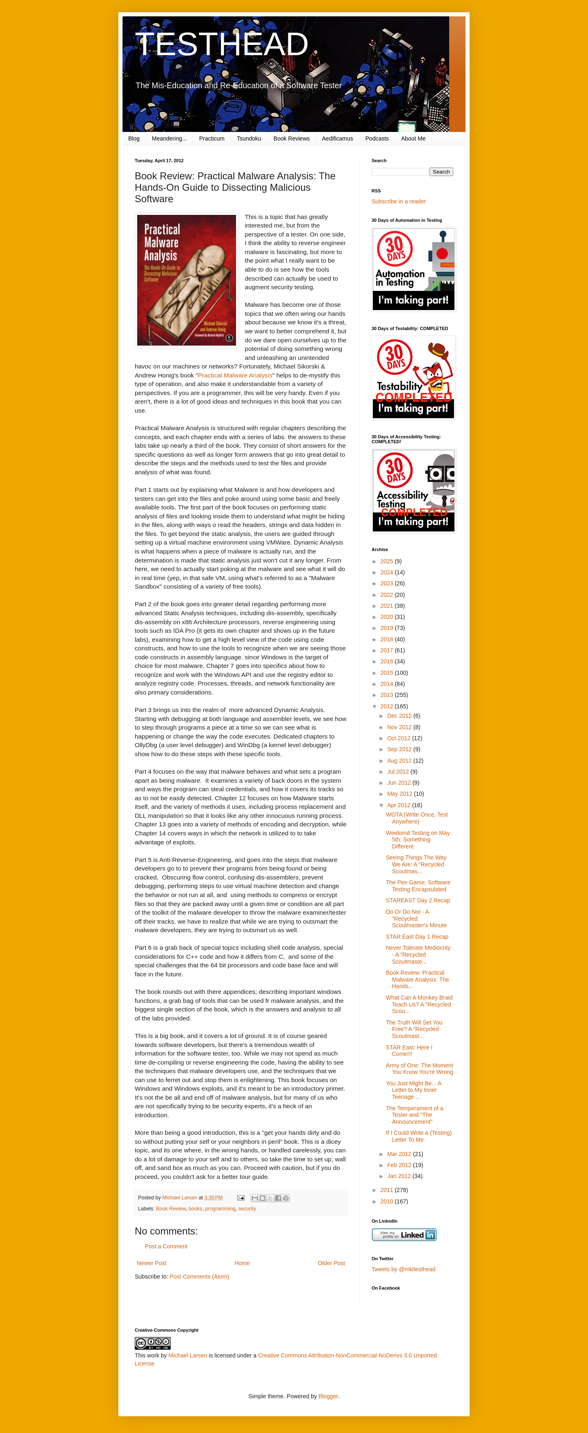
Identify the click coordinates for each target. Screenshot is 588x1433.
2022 (388, 595)
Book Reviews (292, 138)
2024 (388, 572)
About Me (413, 138)
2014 (388, 684)
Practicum (212, 138)
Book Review (171, 1209)
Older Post (331, 1263)
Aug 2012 (400, 760)
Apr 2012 (399, 805)
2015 (388, 673)
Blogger (328, 1396)
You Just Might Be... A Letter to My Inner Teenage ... (413, 1090)
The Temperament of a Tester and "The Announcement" (414, 1115)
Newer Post (151, 1263)
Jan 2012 (399, 1176)
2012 (388, 706)
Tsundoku (249, 138)
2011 (388, 1190)
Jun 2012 (399, 782)
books (196, 1209)
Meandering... (169, 138)
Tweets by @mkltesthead (404, 1269)
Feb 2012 (400, 1165)
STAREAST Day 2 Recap (418, 900)
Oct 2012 (399, 738)
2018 (388, 639)
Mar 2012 (400, 1154)
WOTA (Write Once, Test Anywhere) (417, 818)
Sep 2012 (400, 749)
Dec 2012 (400, 715)
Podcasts (377, 138)
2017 (388, 650)
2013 (388, 695)
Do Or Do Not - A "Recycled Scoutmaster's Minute (416, 918)
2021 (388, 606)
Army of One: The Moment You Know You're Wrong (419, 1069)
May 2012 (400, 793)
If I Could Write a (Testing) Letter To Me (419, 1136)
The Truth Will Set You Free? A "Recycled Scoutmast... (414, 1029)
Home (241, 1263)
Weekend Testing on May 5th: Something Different (418, 840)
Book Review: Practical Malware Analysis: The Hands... (417, 979)
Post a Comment (166, 1246)
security (247, 1209)
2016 (388, 661)
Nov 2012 (400, 727)
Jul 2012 (398, 771)
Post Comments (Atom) (199, 1276)
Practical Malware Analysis (235, 375)
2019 (388, 628)
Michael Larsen (187, 1355)
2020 (388, 617)
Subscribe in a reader (399, 201)
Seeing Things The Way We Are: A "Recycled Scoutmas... (416, 864)
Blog (134, 138)
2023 (388, 583)
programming (220, 1209)
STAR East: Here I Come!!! (409, 1051)
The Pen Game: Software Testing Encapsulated (418, 886)
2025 (388, 561)
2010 (388, 1201)
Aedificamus (337, 138)
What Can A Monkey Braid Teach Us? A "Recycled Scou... (419, 1004)
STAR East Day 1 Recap (417, 936)
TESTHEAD (222, 44)
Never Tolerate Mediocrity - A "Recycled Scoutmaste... (418, 954)
